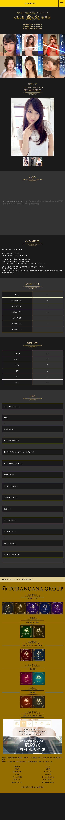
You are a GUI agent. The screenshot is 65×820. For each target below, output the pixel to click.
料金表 (17, 774)
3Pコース (17, 779)
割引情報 (48, 774)
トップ (48, 766)
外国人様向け (47, 779)
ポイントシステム (48, 777)
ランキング (48, 771)
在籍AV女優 (17, 771)
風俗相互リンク (17, 782)
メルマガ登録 (17, 777)
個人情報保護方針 (48, 782)
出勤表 (17, 769)
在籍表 (48, 769)
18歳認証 (17, 766)
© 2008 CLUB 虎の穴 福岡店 (32, 787)
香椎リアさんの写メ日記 (32, 207)
